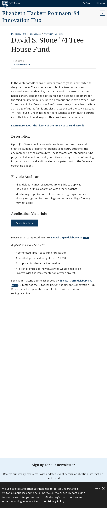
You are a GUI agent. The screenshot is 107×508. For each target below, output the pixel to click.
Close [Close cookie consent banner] (99, 488)
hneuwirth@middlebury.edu (66, 237)
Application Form (24, 223)
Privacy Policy (56, 501)
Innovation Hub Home (53, 34)
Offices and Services (32, 34)
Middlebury (16, 34)
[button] (87, 3)
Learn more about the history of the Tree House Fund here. (46, 125)
